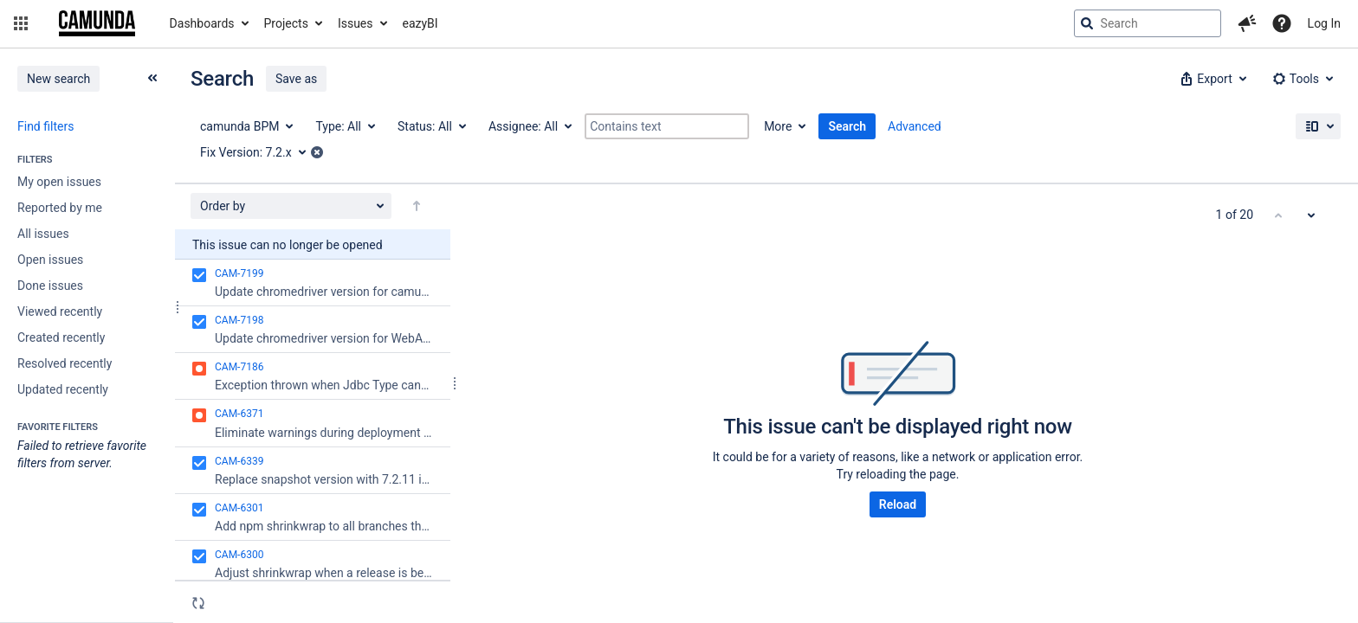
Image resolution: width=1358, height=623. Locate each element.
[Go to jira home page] (97, 23)
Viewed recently (59, 311)
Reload (897, 504)
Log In (1324, 23)
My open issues (59, 182)
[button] (21, 23)
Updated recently (62, 389)
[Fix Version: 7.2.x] (259, 152)
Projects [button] (286, 23)
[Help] (1282, 23)
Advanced (914, 126)
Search (847, 126)
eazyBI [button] (420, 23)
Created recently (61, 337)
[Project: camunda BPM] (246, 126)
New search (58, 79)
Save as (296, 79)
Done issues (50, 285)
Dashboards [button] (202, 23)
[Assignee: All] (529, 126)
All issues (43, 234)
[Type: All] (344, 126)
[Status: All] (431, 126)
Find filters (45, 126)
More (778, 126)
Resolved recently (64, 363)
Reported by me (59, 208)
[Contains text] (667, 126)
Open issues (50, 260)
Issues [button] (355, 23)
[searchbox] (1147, 23)
